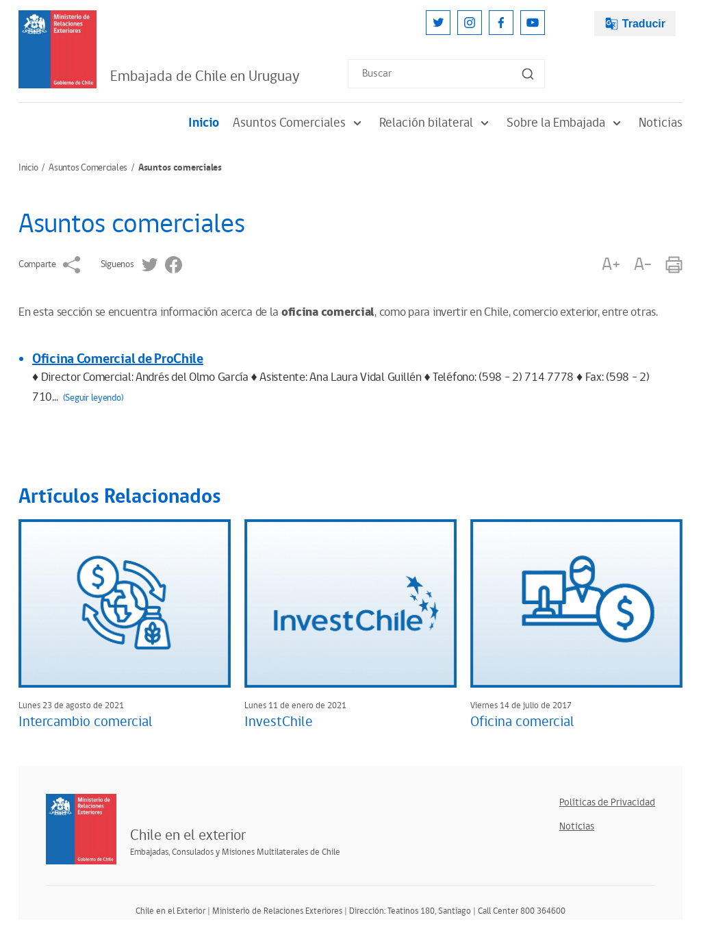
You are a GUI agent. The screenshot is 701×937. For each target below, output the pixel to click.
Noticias (661, 123)
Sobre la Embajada (566, 123)
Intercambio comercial (85, 722)
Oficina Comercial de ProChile (117, 358)
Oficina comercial (522, 722)
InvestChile (278, 722)
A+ (611, 264)
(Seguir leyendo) (93, 398)
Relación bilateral (436, 123)
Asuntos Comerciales (299, 123)
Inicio (203, 123)
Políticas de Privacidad (607, 802)
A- (643, 264)
